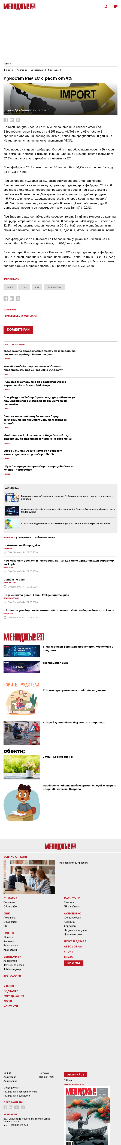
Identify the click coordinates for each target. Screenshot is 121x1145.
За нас (7, 1073)
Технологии (12, 976)
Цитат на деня (73, 934)
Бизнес (7, 64)
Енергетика (11, 945)
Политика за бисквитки (17, 1096)
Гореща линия (14, 996)
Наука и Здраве (75, 941)
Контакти (11, 1006)
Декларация (10, 1081)
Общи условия (11, 1088)
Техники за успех (14, 965)
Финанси (9, 937)
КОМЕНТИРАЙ (18, 329)
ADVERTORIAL (12, 488)
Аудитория (10, 1077)
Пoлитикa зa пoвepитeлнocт (20, 1092)
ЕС (5, 926)
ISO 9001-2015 (46, 1077)
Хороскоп (70, 926)
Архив (8, 1001)
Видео (68, 956)
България (10, 898)
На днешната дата (75, 930)
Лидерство (10, 961)
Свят (7, 913)
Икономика (10, 950)
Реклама (69, 902)
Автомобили (73, 946)
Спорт (68, 951)
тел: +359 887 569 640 (16, 1125)
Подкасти (11, 991)
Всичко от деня (15, 856)
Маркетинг (72, 898)
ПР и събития (72, 906)
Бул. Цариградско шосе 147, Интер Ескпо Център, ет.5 (27, 1120)
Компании (9, 941)
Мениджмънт (13, 956)
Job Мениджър (12, 969)
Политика (10, 902)
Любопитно (72, 913)
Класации (69, 922)
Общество (10, 906)
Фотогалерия (72, 917)
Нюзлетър (73, 963)
